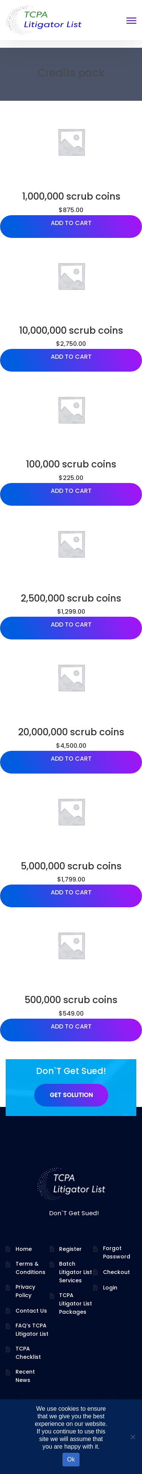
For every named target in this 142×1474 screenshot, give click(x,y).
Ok (71, 1459)
